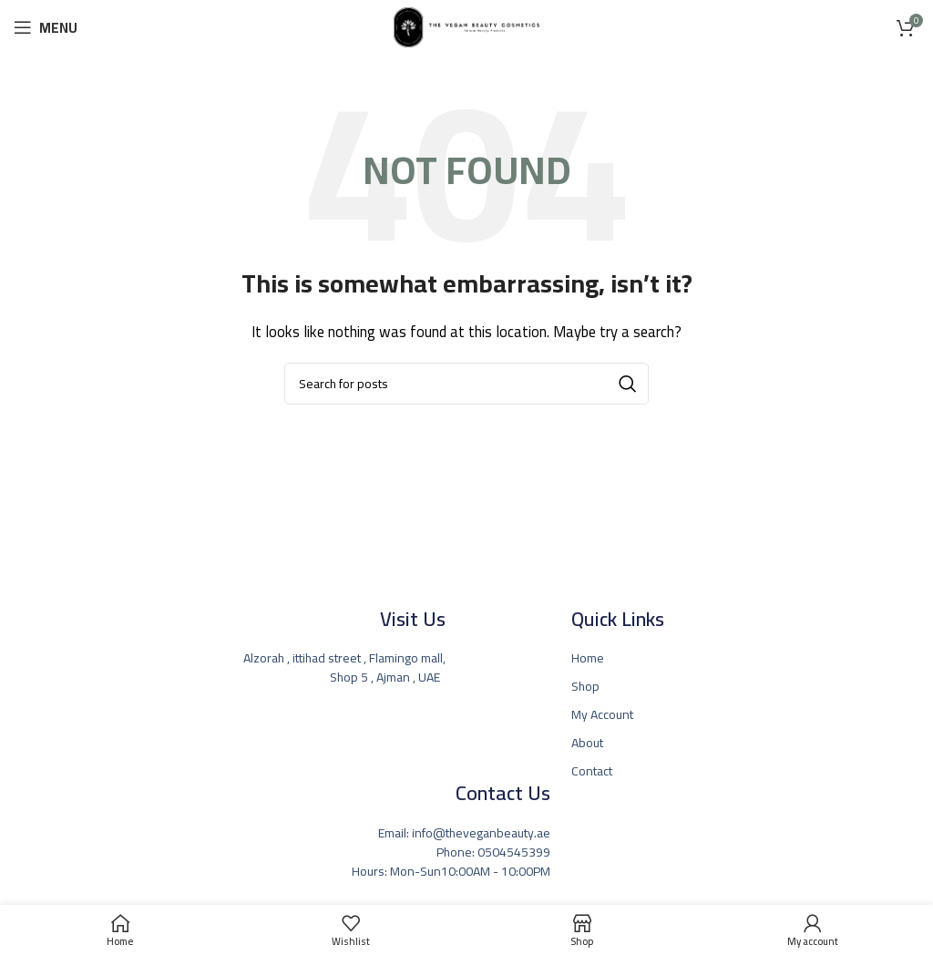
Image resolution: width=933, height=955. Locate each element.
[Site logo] (466, 26)
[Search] (466, 384)
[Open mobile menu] (46, 27)
